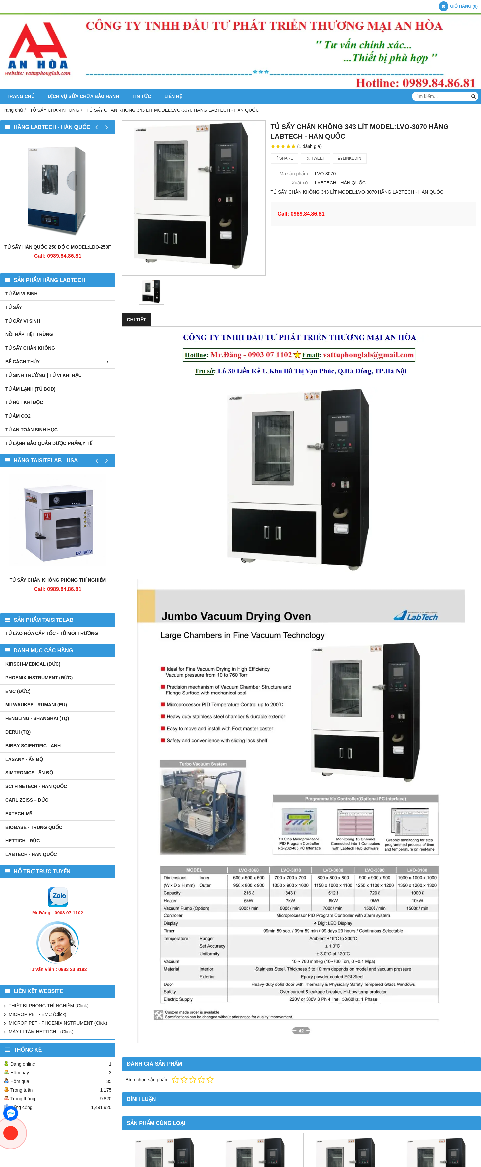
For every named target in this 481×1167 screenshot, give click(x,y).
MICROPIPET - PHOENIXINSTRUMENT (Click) (58, 1023)
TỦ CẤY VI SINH (22, 321)
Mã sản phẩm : (294, 173)
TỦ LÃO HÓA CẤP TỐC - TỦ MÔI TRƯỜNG (51, 633)
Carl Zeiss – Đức (26, 800)
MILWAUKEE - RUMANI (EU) (36, 704)
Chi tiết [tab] (136, 319)
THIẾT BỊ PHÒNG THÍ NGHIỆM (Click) (49, 1005)
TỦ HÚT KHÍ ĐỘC (24, 402)
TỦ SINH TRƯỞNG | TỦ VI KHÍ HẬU (43, 375)
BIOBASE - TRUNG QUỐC (33, 827)
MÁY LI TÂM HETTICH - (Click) (41, 1031)
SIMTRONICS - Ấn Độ (29, 772)
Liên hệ (173, 96)
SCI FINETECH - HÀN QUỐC (36, 786)
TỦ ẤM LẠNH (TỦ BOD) (30, 389)
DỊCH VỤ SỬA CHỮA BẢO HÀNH (83, 96)
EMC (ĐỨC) (18, 691)
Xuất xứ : (301, 182)
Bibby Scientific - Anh (33, 745)
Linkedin (349, 158)
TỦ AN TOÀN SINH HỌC (31, 429)
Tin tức (141, 96)
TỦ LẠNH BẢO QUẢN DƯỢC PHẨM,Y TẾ (48, 443)
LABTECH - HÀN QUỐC (31, 854)
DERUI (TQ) (18, 732)
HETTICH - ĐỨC (22, 840)
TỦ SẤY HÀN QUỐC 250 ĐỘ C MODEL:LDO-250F (57, 247)
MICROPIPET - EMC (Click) (37, 1014)
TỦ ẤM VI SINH (21, 293)
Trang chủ (20, 96)
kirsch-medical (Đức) (32, 664)
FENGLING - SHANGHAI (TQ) (37, 718)
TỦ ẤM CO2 (18, 416)
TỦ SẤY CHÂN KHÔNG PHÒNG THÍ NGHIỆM (58, 580)
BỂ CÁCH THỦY (57, 361)
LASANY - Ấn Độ (24, 759)
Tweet (315, 158)
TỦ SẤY (13, 307)
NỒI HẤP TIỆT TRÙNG (29, 334)
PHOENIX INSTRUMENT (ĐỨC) (39, 677)
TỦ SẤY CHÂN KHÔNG (30, 348)
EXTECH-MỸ (18, 813)
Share (284, 158)
